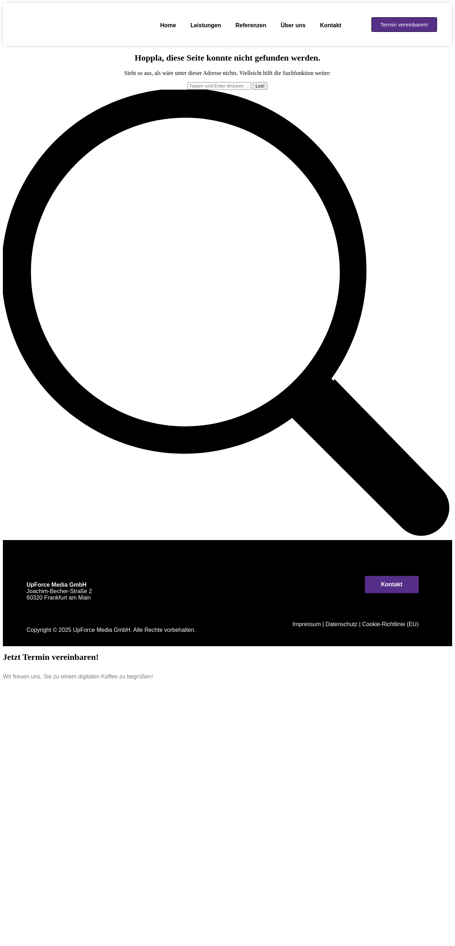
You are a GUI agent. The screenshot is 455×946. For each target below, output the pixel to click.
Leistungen (206, 25)
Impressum (306, 624)
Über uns (293, 25)
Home (168, 25)
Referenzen (250, 25)
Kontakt (331, 25)
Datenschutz (341, 624)
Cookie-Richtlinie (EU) (390, 624)
